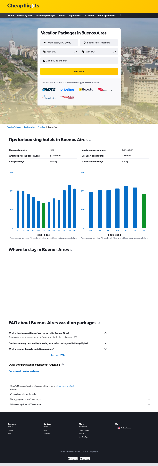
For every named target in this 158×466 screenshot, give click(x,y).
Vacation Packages (14, 127)
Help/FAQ (47, 427)
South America (29, 127)
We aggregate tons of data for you (80, 399)
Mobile (10, 430)
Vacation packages (45, 15)
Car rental (89, 15)
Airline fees (83, 427)
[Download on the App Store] (84, 459)
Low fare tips (83, 437)
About (10, 427)
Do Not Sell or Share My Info (70, 452)
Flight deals (74, 15)
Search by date (24, 15)
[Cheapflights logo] (23, 6)
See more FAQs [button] (58, 355)
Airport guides (84, 430)
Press (45, 430)
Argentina (41, 127)
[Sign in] (120, 15)
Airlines (81, 433)
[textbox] (59, 42)
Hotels (62, 15)
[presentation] (90, 139)
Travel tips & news (106, 15)
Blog (9, 433)
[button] (45, 42)
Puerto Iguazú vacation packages (24, 371)
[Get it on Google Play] (72, 459)
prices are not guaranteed (65, 386)
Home (10, 15)
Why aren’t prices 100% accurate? (80, 404)
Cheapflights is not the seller (80, 394)
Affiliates (47, 433)
